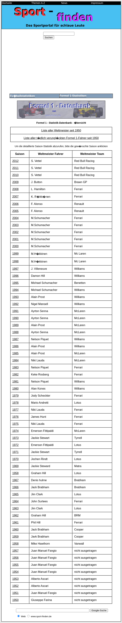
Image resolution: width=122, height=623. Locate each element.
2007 (15, 196)
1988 (15, 332)
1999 (15, 253)
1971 (15, 452)
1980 (15, 388)
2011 (15, 167)
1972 (15, 444)
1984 (15, 360)
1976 (15, 416)
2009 (15, 182)
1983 (15, 367)
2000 (15, 246)
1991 (15, 311)
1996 (15, 275)
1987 (15, 339)
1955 (15, 564)
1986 (15, 346)
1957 (15, 550)
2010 (15, 175)
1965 (15, 494)
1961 (15, 522)
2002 (15, 232)
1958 (15, 473)
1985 (15, 353)
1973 (15, 437)
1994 (15, 289)
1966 (15, 487)
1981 (15, 381)
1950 (15, 600)
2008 (15, 189)
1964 (15, 501)
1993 (15, 296)
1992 (15, 304)
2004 (15, 218)
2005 (15, 210)
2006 (15, 203)
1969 (15, 466)
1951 (15, 592)
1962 (15, 515)
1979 (15, 395)
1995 (15, 282)
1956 (15, 557)
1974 (15, 430)
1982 (15, 374)
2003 (15, 225)
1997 (15, 268)
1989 (15, 325)
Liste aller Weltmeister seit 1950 (61, 130)
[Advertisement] (61, 66)
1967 (15, 480)
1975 (15, 423)
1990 (15, 318)
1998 (15, 261)
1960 (15, 529)
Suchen (49, 37)
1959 (15, 536)
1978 (15, 402)
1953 (15, 578)
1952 (15, 585)
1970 (15, 459)
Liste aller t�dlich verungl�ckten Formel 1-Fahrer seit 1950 (61, 138)
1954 (15, 571)
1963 (15, 508)
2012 (15, 160)
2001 (15, 239)
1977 (15, 409)
